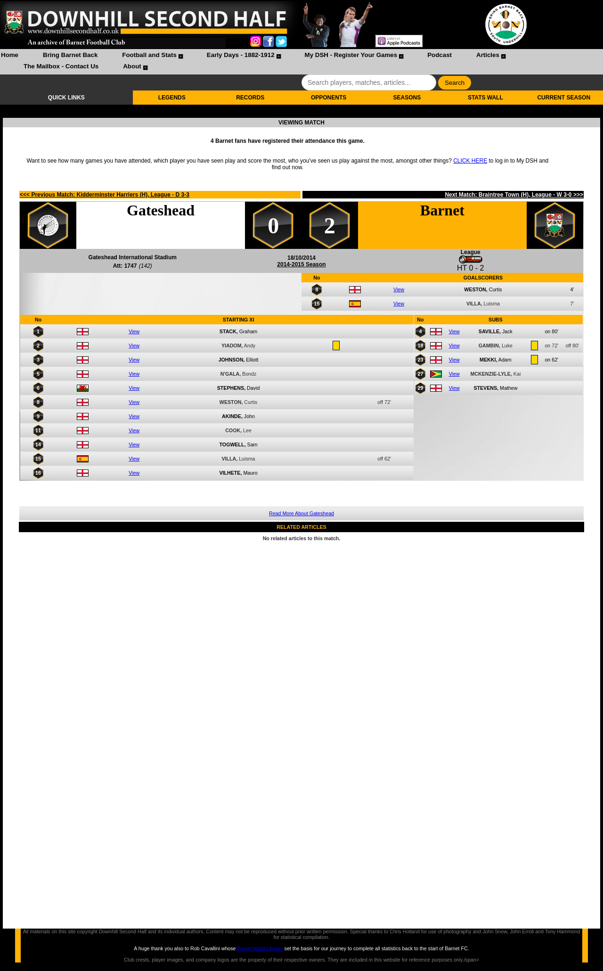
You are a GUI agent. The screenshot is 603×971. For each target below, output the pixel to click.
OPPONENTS (328, 97)
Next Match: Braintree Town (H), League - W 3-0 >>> (514, 194)
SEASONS (407, 97)
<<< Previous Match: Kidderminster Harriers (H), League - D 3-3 (104, 194)
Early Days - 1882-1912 (241, 54)
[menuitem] (9, 56)
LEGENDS (172, 97)
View (398, 289)
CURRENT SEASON (563, 97)
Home (9, 54)
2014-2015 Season (301, 264)
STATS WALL (485, 97)
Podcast (439, 54)
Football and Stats (149, 54)
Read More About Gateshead (301, 513)
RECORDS (250, 97)
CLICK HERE (470, 160)
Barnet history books (260, 948)
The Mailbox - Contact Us (61, 66)
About (132, 66)
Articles (487, 54)
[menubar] (301, 61)
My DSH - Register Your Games (351, 54)
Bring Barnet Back (70, 54)
